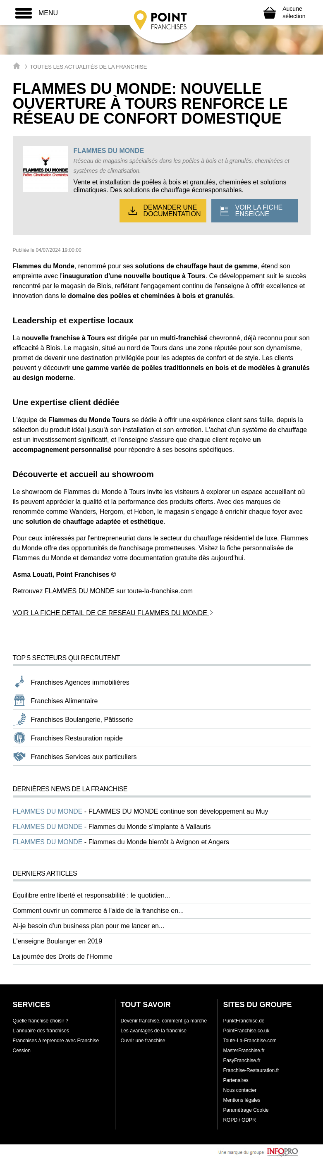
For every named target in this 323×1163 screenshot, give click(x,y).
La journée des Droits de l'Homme (62, 956)
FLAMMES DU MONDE (108, 150)
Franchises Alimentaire (64, 700)
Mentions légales (241, 1100)
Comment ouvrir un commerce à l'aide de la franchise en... (98, 910)
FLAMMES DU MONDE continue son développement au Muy (178, 811)
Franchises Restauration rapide (77, 738)
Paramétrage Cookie (245, 1110)
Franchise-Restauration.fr (251, 1070)
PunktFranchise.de (243, 1021)
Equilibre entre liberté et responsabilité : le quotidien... (91, 895)
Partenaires (235, 1080)
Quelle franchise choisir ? (41, 1021)
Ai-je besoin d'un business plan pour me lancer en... (89, 925)
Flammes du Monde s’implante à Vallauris (150, 826)
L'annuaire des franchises (41, 1031)
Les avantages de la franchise (153, 1031)
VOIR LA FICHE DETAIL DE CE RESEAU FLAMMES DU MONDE (113, 612)
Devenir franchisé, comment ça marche (163, 1021)
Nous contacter (239, 1090)
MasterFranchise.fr (243, 1050)
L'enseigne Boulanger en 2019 (58, 941)
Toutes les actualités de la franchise (88, 67)
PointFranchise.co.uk (246, 1031)
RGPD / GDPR (239, 1120)
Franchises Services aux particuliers (84, 756)
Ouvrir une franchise (142, 1041)
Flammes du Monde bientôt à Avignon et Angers (159, 841)
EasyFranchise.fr (241, 1060)
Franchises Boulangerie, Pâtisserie (82, 719)
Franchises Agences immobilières (80, 682)
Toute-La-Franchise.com (249, 1041)
